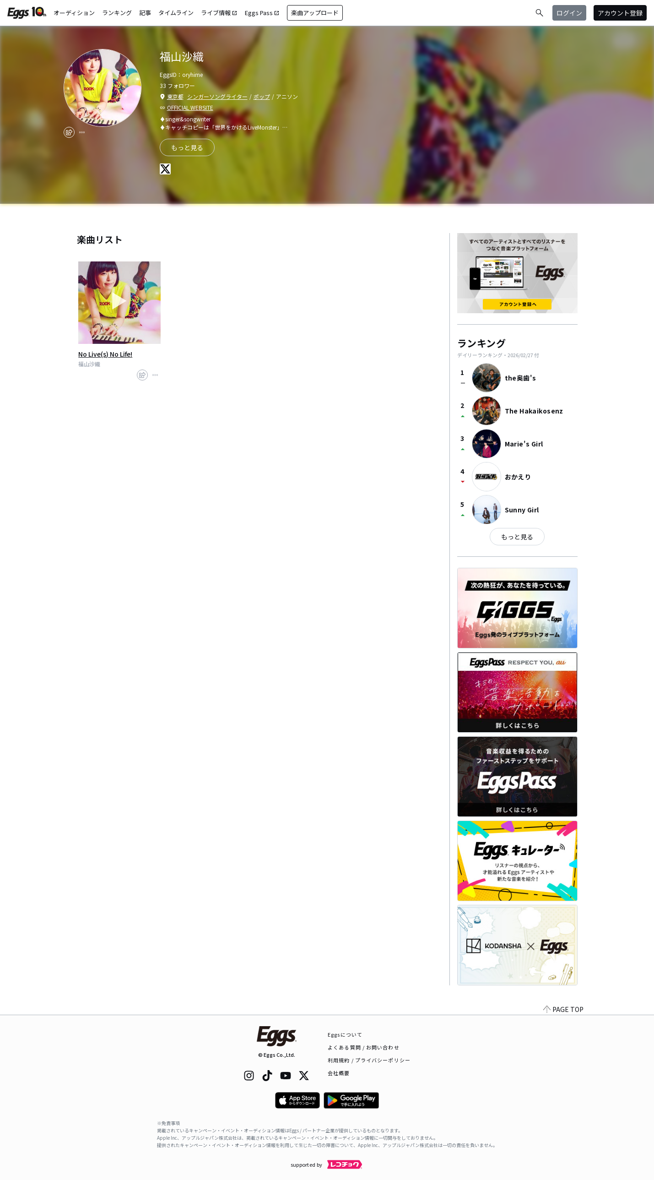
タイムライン (176, 12)
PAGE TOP (563, 1009)
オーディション (74, 12)
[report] (81, 132)
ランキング (117, 12)
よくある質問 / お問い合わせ (364, 1047)
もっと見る (187, 147)
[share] (69, 132)
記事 (145, 12)
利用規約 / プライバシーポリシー (369, 1060)
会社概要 (339, 1073)
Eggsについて (345, 1034)
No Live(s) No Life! (105, 354)
